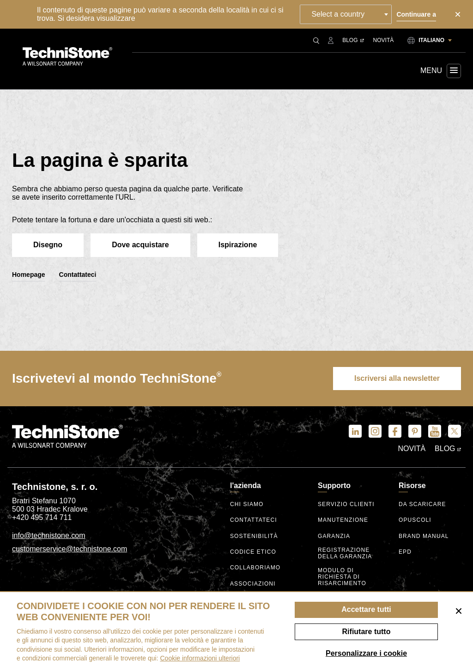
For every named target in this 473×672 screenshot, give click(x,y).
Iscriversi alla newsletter (397, 378)
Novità (383, 40)
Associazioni (253, 584)
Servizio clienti (346, 504)
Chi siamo (247, 504)
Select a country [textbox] (337, 14)
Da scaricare (422, 504)
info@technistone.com (48, 535)
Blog (353, 40)
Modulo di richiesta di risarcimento (342, 577)
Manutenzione (343, 520)
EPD (405, 552)
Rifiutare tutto (366, 631)
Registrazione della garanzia (345, 553)
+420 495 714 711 (42, 517)
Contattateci (78, 274)
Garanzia (334, 536)
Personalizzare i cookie (366, 653)
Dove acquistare (140, 245)
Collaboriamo (255, 568)
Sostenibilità (254, 536)
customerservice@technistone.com (69, 549)
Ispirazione (237, 245)
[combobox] (345, 14)
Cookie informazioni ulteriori (200, 658)
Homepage (28, 274)
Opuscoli (415, 520)
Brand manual (424, 536)
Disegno (47, 245)
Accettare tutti (366, 609)
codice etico (253, 552)
